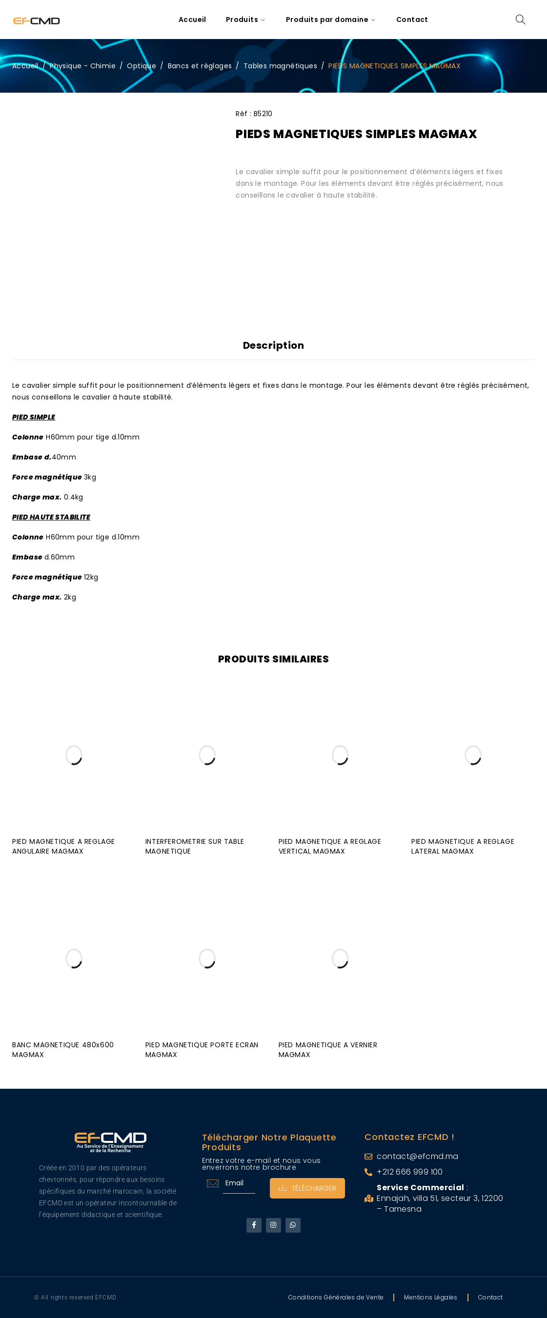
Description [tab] (273, 345)
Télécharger (306, 1187)
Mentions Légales (430, 1297)
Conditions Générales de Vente (336, 1297)
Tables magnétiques (280, 66)
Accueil (25, 66)
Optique (141, 66)
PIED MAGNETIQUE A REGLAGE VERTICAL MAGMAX (330, 845)
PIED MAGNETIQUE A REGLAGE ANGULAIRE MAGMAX (63, 845)
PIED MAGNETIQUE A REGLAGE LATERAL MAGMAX (462, 845)
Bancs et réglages (200, 66)
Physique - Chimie (83, 66)
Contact (490, 1297)
